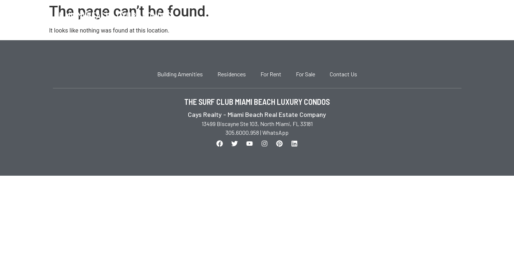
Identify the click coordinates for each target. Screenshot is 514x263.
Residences (231, 73)
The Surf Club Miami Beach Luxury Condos (89, 15)
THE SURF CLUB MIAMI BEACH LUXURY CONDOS (257, 101)
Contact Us (444, 16)
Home (334, 16)
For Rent (366, 16)
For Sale (403, 16)
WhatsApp (275, 132)
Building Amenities (180, 73)
